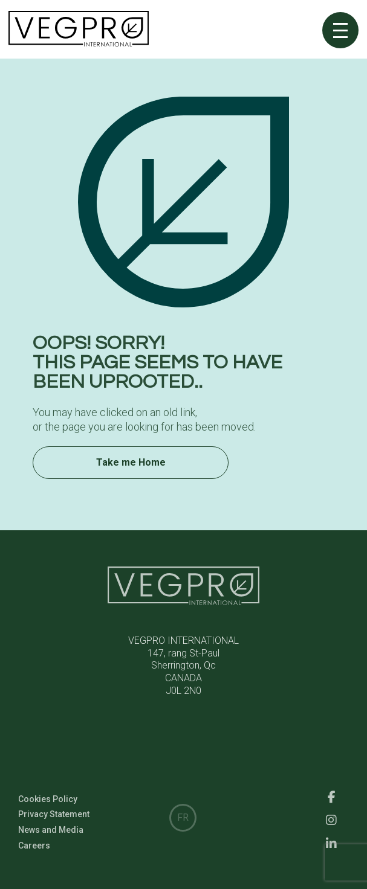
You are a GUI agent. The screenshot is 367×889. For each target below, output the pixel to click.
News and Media (50, 841)
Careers (34, 856)
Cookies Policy (47, 810)
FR (183, 817)
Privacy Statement (53, 825)
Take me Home (131, 469)
